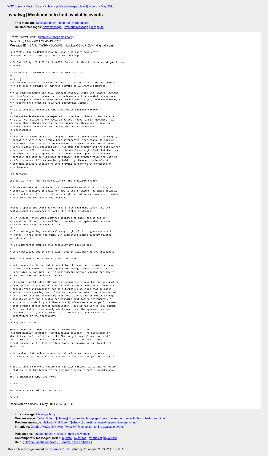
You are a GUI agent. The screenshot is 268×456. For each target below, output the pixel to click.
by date (67, 438)
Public (48, 6)
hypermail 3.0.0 (59, 449)
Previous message (76, 27)
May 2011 (107, 6)
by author (110, 438)
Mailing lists (33, 6)
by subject (95, 438)
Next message (52, 27)
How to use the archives (40, 442)
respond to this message (50, 433)
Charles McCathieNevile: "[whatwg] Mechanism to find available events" (78, 426)
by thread (80, 438)
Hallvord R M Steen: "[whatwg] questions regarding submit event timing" (90, 422)
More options (80, 22)
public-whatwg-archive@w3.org (77, 6)
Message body (46, 22)
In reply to (96, 27)
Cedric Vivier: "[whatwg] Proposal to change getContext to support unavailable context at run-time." (102, 418)
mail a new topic (79, 433)
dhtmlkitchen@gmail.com (55, 37)
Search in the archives (75, 442)
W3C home (14, 6)
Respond (64, 22)
